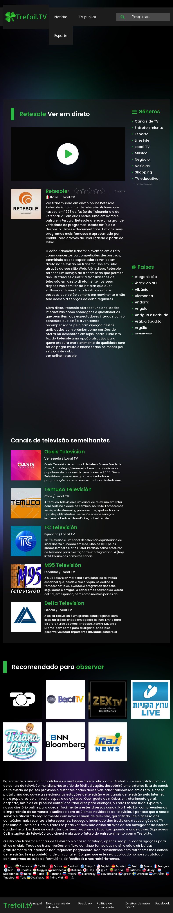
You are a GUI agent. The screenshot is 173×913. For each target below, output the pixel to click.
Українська (35, 877)
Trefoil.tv (17, 905)
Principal (36, 903)
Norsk (25, 874)
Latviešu (133, 870)
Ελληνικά (88, 866)
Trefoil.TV (26, 17)
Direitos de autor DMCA (138, 905)
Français (161, 866)
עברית (9, 870)
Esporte (60, 35)
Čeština (41, 866)
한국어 (102, 870)
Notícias (61, 16)
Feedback (85, 903)
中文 (69, 877)
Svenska (140, 874)
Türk (20, 877)
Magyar (40, 870)
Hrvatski (24, 870)
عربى (9, 866)
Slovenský (86, 874)
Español (119, 866)
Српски (125, 874)
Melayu (149, 870)
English (103, 866)
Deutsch (71, 866)
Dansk (56, 866)
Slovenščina (107, 874)
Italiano (74, 870)
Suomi (146, 866)
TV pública (87, 16)
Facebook (162, 903)
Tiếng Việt (54, 877)
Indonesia (57, 870)
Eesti (133, 866)
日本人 (89, 870)
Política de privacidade (105, 905)
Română (53, 874)
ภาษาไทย (156, 874)
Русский (69, 874)
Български (24, 866)
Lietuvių (117, 870)
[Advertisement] (86, 65)
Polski (38, 874)
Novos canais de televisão (58, 905)
